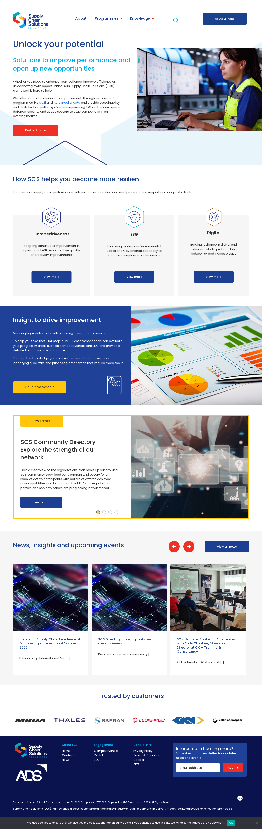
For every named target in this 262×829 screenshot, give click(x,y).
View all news (227, 547)
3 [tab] (110, 512)
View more (51, 277)
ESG (96, 760)
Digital (98, 755)
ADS (136, 764)
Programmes (107, 18)
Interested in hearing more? (204, 748)
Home (66, 751)
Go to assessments (39, 387)
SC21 (42, 102)
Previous (174, 546)
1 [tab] (98, 512)
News (65, 760)
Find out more (35, 130)
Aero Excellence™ (66, 102)
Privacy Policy (142, 751)
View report (41, 502)
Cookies (139, 760)
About (81, 18)
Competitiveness (106, 751)
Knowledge (140, 18)
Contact (68, 755)
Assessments (225, 19)
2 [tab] (104, 512)
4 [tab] (116, 512)
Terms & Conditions (147, 755)
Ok (231, 822)
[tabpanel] (131, 467)
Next (188, 546)
